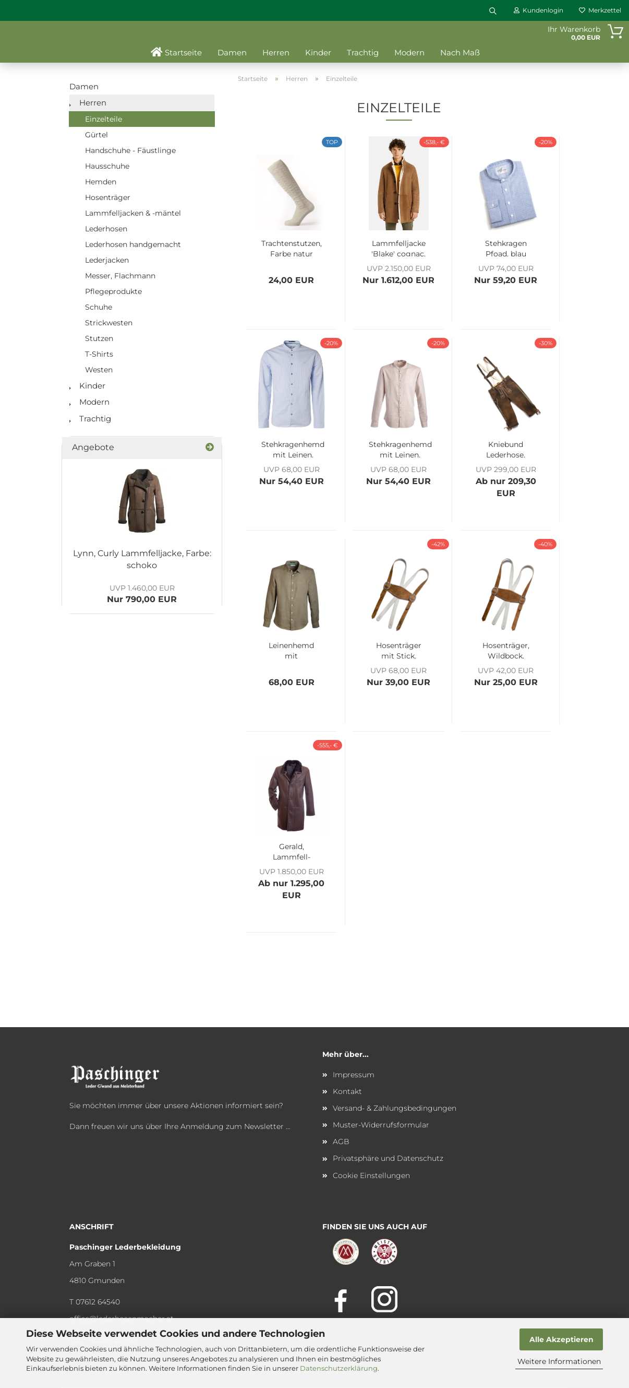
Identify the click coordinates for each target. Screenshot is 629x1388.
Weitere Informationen (559, 1361)
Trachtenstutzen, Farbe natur (291, 247)
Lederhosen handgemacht (133, 244)
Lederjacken (107, 260)
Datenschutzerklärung (339, 1368)
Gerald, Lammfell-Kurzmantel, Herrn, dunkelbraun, (291, 851)
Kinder (318, 52)
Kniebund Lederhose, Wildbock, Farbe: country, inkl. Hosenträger (505, 448)
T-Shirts (99, 354)
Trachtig (363, 52)
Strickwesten (108, 322)
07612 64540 (98, 1302)
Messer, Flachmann (120, 275)
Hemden (100, 181)
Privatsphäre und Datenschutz (388, 1158)
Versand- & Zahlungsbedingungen (394, 1108)
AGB (341, 1141)
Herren (275, 52)
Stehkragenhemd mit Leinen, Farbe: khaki (400, 448)
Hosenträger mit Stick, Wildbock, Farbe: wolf (398, 649)
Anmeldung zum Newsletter (232, 1126)
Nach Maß (460, 52)
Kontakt (347, 1091)
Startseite (176, 52)
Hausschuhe (107, 166)
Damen (232, 52)
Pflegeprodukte (113, 291)
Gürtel (96, 134)
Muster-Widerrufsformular (381, 1125)
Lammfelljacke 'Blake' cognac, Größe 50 (398, 247)
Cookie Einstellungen (371, 1175)
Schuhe (98, 307)
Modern (409, 52)
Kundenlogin (538, 10)
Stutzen (99, 338)
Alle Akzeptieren (561, 1339)
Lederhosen (106, 228)
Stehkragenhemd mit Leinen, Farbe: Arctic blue (292, 448)
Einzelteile (103, 119)
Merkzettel (600, 10)
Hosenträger (107, 197)
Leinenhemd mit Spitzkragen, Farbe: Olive (291, 649)
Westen (99, 369)
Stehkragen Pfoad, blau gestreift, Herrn (506, 247)
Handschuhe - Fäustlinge (130, 150)
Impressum (353, 1074)
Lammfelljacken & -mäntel (133, 213)
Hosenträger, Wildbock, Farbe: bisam (505, 649)
